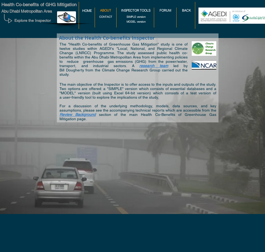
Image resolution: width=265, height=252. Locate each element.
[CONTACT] (105, 17)
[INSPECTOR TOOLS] (135, 11)
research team (153, 66)
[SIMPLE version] (136, 17)
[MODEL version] (136, 21)
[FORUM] (165, 11)
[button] (105, 11)
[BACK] (186, 11)
